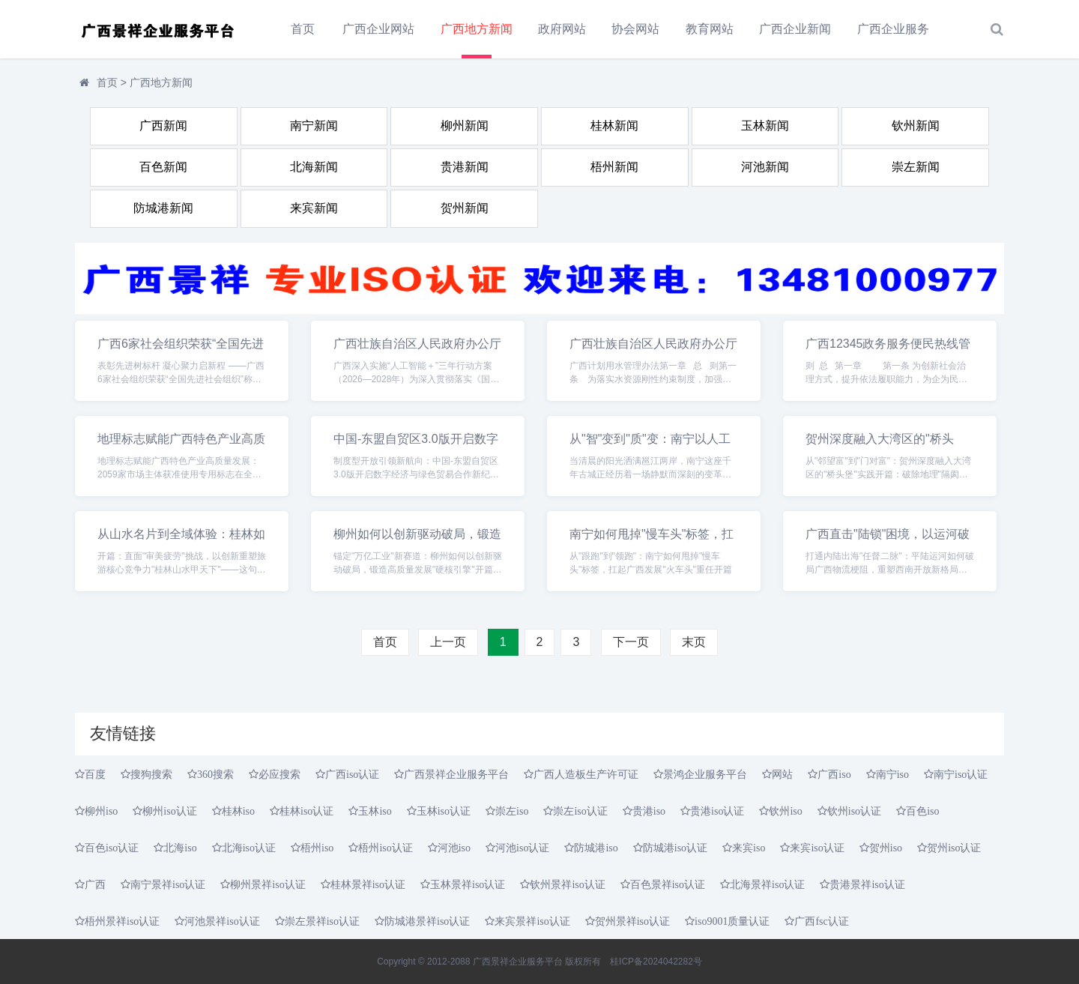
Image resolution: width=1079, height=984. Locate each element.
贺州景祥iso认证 (632, 921)
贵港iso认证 (717, 811)
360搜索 (215, 774)
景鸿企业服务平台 (705, 774)
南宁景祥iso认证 (167, 884)
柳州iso (101, 811)
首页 (303, 28)
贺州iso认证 (954, 847)
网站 (782, 774)
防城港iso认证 (675, 847)
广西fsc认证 (821, 921)
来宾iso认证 (817, 847)
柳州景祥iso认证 (267, 884)
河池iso (454, 847)
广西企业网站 (378, 28)
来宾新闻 (314, 208)
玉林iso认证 (444, 811)
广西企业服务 (893, 28)
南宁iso (892, 774)
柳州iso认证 (169, 811)
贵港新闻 (465, 166)
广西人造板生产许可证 (586, 774)
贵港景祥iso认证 (866, 884)
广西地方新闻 (477, 28)
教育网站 (710, 28)
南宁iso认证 (961, 774)
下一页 (631, 642)
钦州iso (785, 811)
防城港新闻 (163, 208)
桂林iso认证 (306, 811)
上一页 (448, 642)
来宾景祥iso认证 (532, 921)
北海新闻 (314, 166)
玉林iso (374, 811)
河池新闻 (765, 166)
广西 (95, 884)
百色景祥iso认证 (667, 884)
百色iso (922, 811)
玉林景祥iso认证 (467, 884)
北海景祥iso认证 (767, 884)
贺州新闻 (465, 208)
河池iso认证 (522, 847)
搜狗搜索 (151, 774)
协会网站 (635, 28)
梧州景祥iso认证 (122, 921)
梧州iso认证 (385, 847)
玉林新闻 (765, 125)
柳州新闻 (465, 125)
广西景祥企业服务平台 (456, 774)
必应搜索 (279, 774)
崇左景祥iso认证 (322, 921)
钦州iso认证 (854, 811)
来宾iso (748, 847)
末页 (694, 642)
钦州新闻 (916, 125)
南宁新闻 (314, 125)
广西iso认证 (352, 774)
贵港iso (648, 811)
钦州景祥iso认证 (567, 884)
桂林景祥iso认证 (367, 884)
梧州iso (316, 847)
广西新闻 (163, 125)
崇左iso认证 (580, 811)
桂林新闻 (614, 125)
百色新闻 (163, 166)
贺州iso (885, 847)
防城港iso (595, 847)
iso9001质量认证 (732, 921)
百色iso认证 (112, 847)
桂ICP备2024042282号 (656, 961)
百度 (95, 774)
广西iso (833, 774)
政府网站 (562, 28)
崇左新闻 (916, 166)
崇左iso (511, 811)
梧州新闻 (614, 166)
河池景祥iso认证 (221, 921)
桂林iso (238, 811)
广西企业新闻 (795, 28)
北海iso (179, 847)
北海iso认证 (249, 847)
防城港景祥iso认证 (427, 921)
